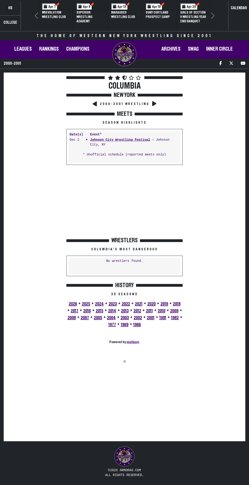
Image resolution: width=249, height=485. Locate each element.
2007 (85, 318)
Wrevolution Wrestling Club (54, 15)
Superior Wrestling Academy (84, 17)
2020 (151, 304)
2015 (99, 311)
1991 (162, 318)
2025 (86, 304)
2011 (149, 311)
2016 (87, 311)
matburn (133, 342)
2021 (138, 304)
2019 (164, 304)
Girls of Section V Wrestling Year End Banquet (193, 17)
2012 (137, 311)
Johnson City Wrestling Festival (120, 140)
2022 (126, 304)
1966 (137, 324)
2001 (150, 318)
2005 (98, 318)
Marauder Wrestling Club (123, 15)
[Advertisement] (35, 156)
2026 (73, 304)
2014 (112, 311)
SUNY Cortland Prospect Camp (158, 15)
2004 (111, 318)
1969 (124, 324)
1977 (112, 324)
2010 (161, 311)
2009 (174, 311)
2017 (74, 311)
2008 (72, 318)
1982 (175, 318)
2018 (177, 304)
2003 (125, 318)
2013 (125, 311)
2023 (113, 304)
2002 (138, 318)
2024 (99, 304)
